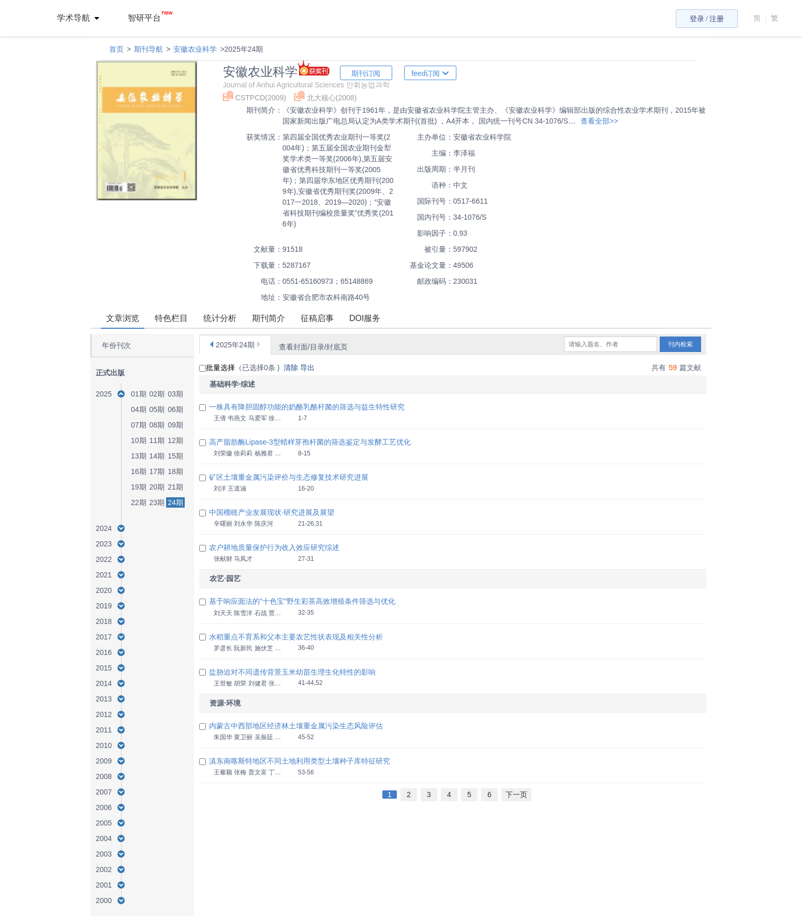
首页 (116, 49)
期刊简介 (268, 318)
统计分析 (219, 318)
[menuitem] (84, 18)
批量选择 (217, 367)
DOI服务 (364, 318)
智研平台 (150, 17)
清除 (292, 367)
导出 (308, 367)
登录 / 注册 (707, 19)
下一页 (516, 794)
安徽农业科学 (195, 49)
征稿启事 (317, 318)
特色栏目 (171, 318)
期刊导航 (148, 49)
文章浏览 (122, 318)
